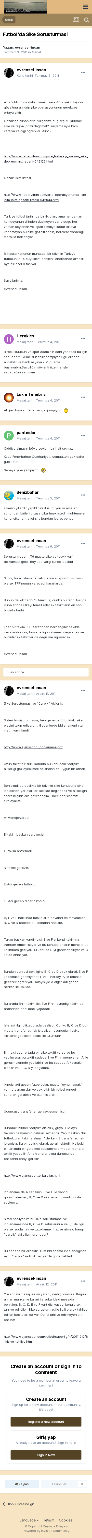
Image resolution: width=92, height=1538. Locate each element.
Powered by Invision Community (46, 1531)
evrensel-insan (27, 47)
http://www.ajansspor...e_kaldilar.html (32, 1175)
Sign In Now (46, 1455)
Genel (36, 52)
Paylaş (22, 1484)
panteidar (26, 432)
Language (29, 1520)
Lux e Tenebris (31, 394)
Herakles (25, 335)
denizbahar (28, 492)
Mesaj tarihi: (38, 342)
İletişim (48, 1520)
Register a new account (46, 1422)
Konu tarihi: (38, 75)
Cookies (65, 1520)
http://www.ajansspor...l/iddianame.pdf (33, 747)
